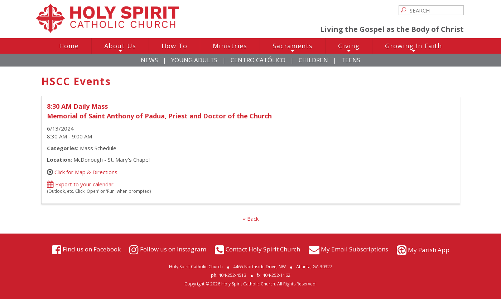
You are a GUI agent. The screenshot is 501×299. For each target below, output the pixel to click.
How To (174, 45)
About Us (120, 47)
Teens (350, 60)
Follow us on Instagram (173, 249)
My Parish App (428, 250)
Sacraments (293, 47)
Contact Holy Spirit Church (263, 249)
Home (69, 45)
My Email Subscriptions (354, 249)
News (149, 60)
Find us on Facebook (92, 249)
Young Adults (194, 60)
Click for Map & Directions (85, 171)
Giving (349, 47)
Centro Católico (258, 60)
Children (313, 60)
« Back (251, 218)
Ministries (230, 45)
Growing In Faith (413, 47)
